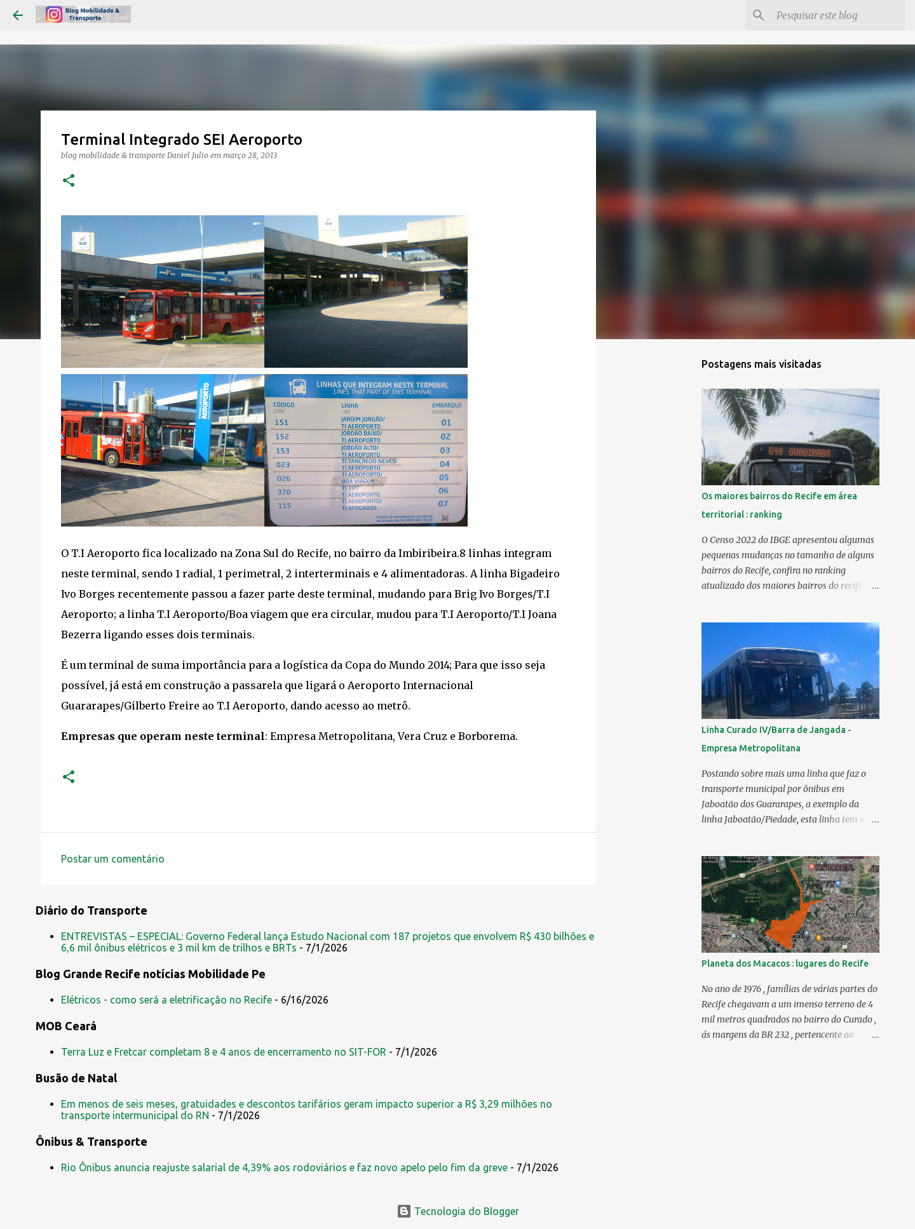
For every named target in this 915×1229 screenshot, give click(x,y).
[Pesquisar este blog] (838, 15)
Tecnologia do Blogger (457, 1211)
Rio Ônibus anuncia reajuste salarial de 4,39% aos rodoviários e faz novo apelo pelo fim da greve (284, 1167)
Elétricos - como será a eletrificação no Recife (166, 999)
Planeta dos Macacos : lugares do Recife (785, 963)
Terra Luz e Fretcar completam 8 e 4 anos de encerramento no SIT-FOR (223, 1052)
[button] (68, 181)
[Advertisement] (661, 548)
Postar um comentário (113, 858)
